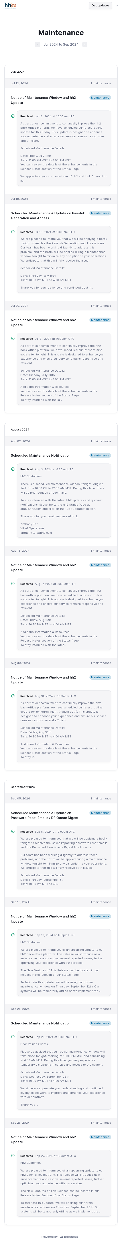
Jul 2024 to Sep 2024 (61, 44)
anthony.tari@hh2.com (36, 532)
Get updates (100, 5)
